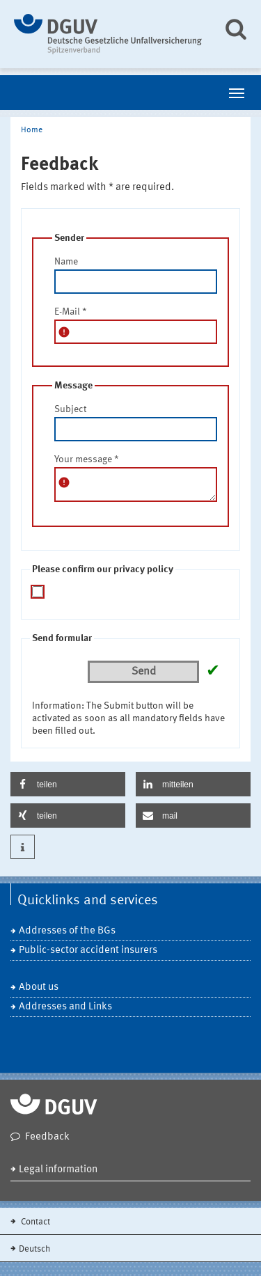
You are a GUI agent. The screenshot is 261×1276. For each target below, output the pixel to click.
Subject (70, 409)
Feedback (47, 1137)
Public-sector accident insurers (88, 950)
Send (144, 671)
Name (66, 262)
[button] (67, 784)
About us (38, 987)
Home (31, 130)
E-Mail (70, 312)
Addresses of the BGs (67, 931)
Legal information (58, 1170)
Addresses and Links (65, 1007)
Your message (86, 459)
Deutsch (34, 1249)
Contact (34, 1222)
